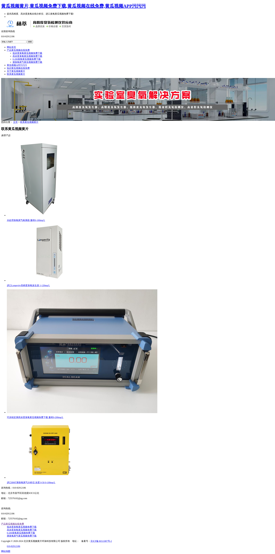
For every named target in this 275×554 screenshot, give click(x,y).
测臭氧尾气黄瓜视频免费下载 (27, 62)
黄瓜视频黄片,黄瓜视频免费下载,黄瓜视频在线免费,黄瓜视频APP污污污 (73, 6)
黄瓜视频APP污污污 (17, 65)
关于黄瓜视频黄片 (16, 71)
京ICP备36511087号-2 (101, 541)
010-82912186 (13, 546)
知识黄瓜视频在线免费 (18, 68)
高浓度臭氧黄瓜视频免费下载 (27, 56)
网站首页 (11, 47)
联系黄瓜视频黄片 (16, 74)
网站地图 (5, 551)
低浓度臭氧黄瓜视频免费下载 (27, 53)
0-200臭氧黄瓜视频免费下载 (27, 59)
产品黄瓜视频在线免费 (18, 50)
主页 (15, 122)
